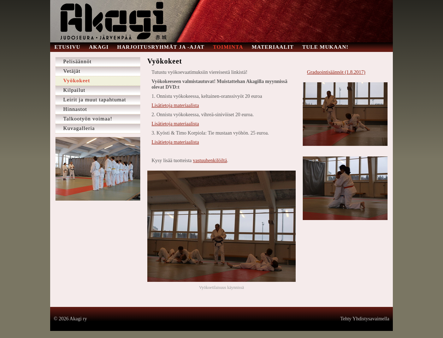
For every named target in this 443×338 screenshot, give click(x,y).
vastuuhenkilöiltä (210, 160)
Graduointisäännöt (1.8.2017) (336, 72)
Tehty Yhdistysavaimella (364, 318)
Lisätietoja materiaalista (175, 105)
